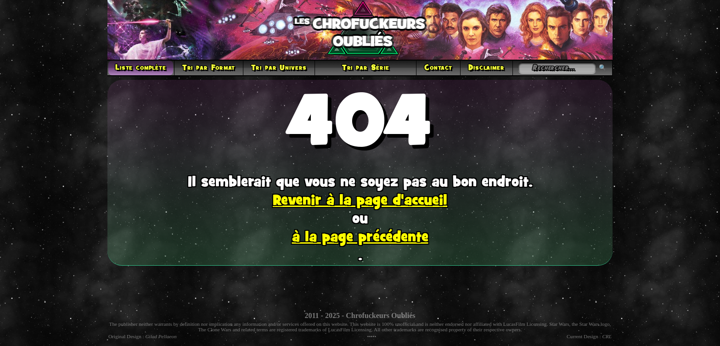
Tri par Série (365, 68)
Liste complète (140, 68)
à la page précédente (360, 238)
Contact (438, 68)
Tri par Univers (279, 68)
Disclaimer (486, 68)
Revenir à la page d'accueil (360, 201)
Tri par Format (208, 68)
